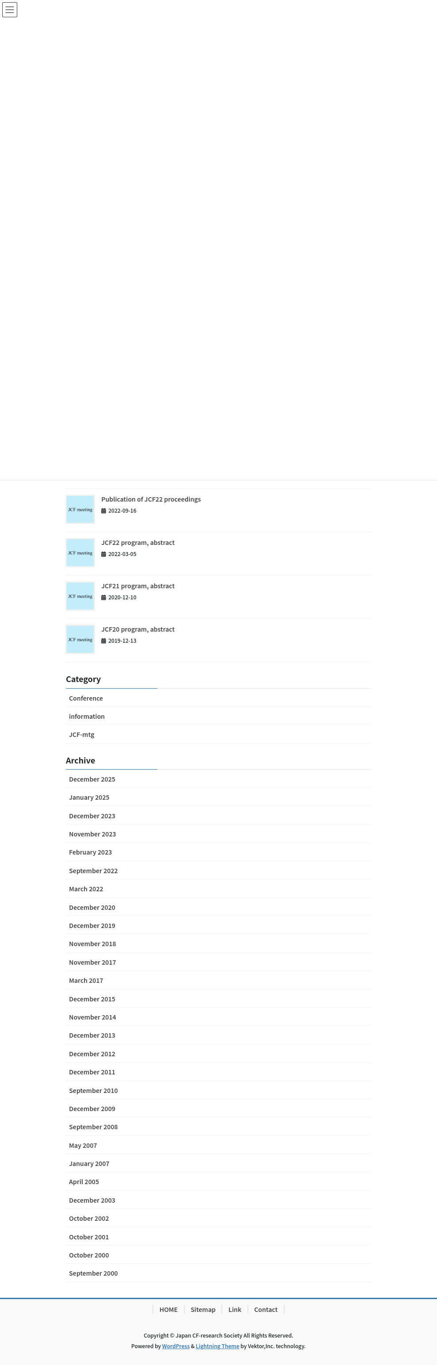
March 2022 (86, 888)
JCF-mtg (81, 734)
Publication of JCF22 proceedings (151, 499)
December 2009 (92, 1108)
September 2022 (93, 870)
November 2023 (92, 833)
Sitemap (203, 1309)
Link (234, 1309)
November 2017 (92, 962)
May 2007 (83, 1145)
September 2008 (93, 1126)
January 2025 (89, 797)
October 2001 (89, 1236)
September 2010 (93, 1090)
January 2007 (89, 1163)
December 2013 (92, 1035)
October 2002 (89, 1218)
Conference (86, 698)
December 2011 (92, 1071)
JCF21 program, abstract (138, 585)
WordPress (176, 1346)
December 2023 (92, 815)
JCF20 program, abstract (138, 629)
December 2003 (92, 1200)
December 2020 (92, 907)
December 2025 (92, 779)
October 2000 (89, 1254)
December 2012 (92, 1053)
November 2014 (92, 1016)
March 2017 (86, 980)
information (87, 716)
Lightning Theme (218, 1346)
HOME (168, 1309)
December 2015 (92, 998)
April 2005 (84, 1181)
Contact (266, 1309)
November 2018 (92, 943)
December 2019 (92, 925)
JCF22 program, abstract (138, 542)
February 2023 (90, 851)
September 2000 (93, 1273)
